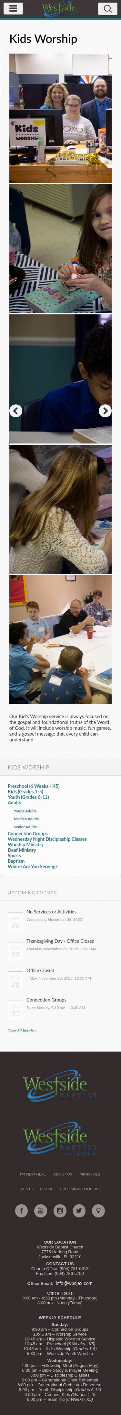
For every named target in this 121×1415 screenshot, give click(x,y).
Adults (14, 802)
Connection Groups (28, 833)
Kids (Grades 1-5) (25, 791)
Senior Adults (25, 826)
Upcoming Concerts (80, 1188)
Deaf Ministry (22, 850)
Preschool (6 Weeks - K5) (33, 786)
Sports (14, 855)
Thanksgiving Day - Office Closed (60, 941)
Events (25, 1188)
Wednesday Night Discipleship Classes (47, 839)
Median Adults (26, 818)
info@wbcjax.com (74, 1283)
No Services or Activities (51, 911)
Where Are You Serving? (33, 866)
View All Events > (22, 1031)
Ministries (89, 1174)
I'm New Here (32, 1174)
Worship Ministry (26, 844)
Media (46, 1188)
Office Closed (40, 970)
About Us (62, 1174)
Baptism (16, 861)
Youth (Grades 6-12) (28, 797)
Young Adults (25, 811)
